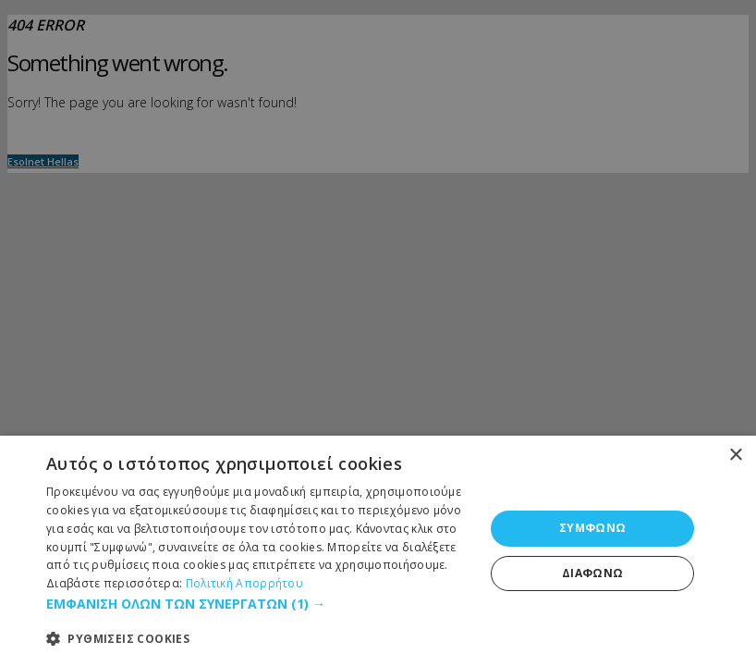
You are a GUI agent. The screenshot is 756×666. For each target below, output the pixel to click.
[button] (258, 604)
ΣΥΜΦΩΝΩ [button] (593, 528)
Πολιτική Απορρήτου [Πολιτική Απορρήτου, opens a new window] (244, 583)
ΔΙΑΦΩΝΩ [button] (593, 573)
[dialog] (378, 551)
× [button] (735, 455)
